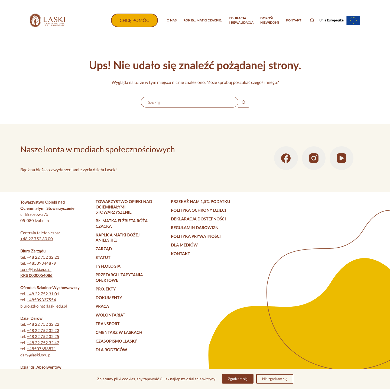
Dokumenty (109, 297)
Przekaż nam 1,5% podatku (200, 201)
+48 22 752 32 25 (43, 336)
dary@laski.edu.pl (35, 354)
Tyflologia (108, 266)
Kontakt (293, 20)
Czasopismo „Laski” (116, 341)
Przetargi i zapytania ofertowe (119, 277)
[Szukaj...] (189, 102)
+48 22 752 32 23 (43, 330)
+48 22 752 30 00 (36, 238)
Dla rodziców (111, 349)
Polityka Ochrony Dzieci (198, 210)
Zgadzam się (238, 379)
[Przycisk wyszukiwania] (243, 102)
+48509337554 (41, 299)
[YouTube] (341, 158)
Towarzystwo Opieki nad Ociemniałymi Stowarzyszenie (124, 206)
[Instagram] (314, 158)
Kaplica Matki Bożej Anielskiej (118, 237)
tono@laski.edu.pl (35, 269)
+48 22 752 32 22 (43, 324)
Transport (108, 323)
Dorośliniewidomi (269, 20)
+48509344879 (41, 263)
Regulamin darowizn (195, 227)
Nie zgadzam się (274, 379)
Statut (103, 257)
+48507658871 (41, 348)
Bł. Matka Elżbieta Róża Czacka (122, 223)
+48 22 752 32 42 (43, 342)
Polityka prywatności (196, 236)
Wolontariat (110, 314)
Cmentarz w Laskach (119, 332)
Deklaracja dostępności (198, 218)
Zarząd (104, 248)
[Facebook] (286, 158)
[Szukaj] (312, 20)
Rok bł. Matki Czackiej (202, 20)
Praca (102, 306)
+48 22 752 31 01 (43, 293)
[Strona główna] (47, 20)
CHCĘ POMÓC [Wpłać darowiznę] (134, 20)
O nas (172, 20)
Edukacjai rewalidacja (241, 20)
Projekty (106, 288)
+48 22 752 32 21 (43, 257)
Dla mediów (184, 244)
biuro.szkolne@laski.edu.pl (43, 305)
